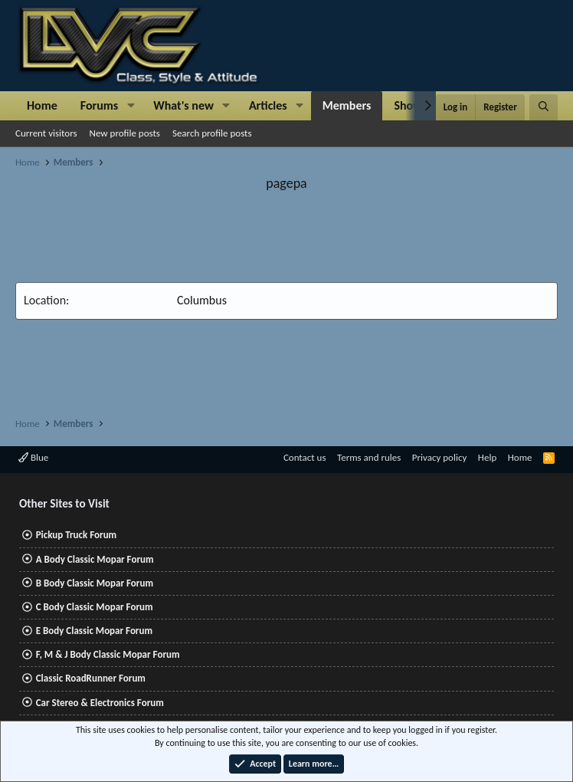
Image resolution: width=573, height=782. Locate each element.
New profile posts (125, 133)
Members (347, 105)
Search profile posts (212, 133)
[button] (131, 105)
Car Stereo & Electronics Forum (100, 702)
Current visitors (46, 133)
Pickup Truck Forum (76, 534)
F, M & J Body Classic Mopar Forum (108, 654)
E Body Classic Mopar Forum (94, 630)
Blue (33, 457)
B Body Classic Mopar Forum (94, 583)
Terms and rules (369, 457)
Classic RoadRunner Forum (91, 678)
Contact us (304, 457)
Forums (99, 105)
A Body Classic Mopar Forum (95, 559)
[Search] (543, 107)
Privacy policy (439, 457)
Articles (268, 105)
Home (42, 105)
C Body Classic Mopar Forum (94, 607)
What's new (183, 105)
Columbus (202, 300)
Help (487, 457)
